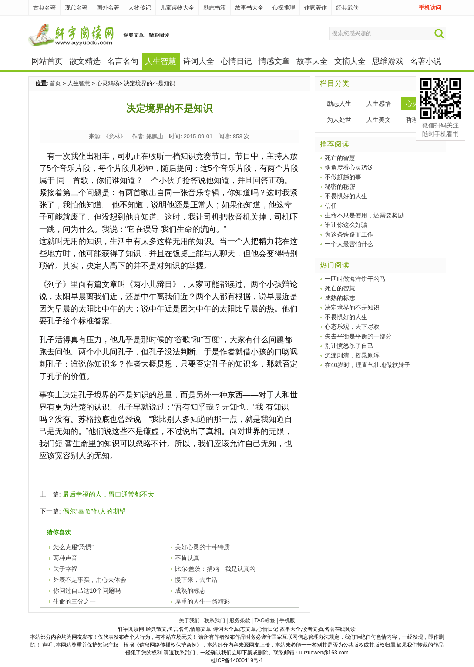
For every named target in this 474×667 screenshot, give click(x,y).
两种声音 (65, 557)
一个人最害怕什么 (349, 243)
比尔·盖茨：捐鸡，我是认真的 (215, 568)
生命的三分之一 (74, 601)
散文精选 (85, 61)
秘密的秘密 (340, 186)
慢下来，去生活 (196, 579)
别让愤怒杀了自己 (349, 345)
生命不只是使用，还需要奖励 (364, 215)
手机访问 (430, 7)
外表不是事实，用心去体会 (89, 579)
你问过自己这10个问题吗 (87, 590)
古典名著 (44, 7)
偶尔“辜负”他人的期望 (94, 511)
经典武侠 (347, 7)
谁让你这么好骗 (346, 224)
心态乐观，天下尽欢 (352, 326)
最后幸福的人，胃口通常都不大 (108, 494)
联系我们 (214, 620)
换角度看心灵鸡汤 (349, 167)
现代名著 (76, 7)
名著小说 (425, 61)
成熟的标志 (190, 590)
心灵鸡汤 (108, 83)
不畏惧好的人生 (346, 196)
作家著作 (315, 7)
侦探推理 (283, 7)
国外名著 (108, 7)
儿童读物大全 (177, 7)
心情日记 (236, 61)
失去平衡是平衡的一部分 (358, 336)
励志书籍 (214, 7)
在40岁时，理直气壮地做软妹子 (368, 364)
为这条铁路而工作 (349, 234)
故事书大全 (249, 7)
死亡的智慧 (340, 157)
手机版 (287, 620)
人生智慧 (78, 83)
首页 (55, 83)
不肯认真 (187, 557)
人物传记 (139, 7)
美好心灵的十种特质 (202, 547)
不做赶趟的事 (343, 176)
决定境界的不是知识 (352, 307)
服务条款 (239, 620)
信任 (331, 205)
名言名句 (122, 61)
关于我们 (189, 620)
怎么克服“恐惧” (73, 547)
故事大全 (312, 61)
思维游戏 (387, 61)
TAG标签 (264, 620)
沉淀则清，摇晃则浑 (352, 355)
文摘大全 (350, 61)
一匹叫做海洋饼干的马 (355, 278)
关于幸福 (65, 568)
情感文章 (274, 61)
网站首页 (47, 61)
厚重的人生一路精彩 (202, 601)
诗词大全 (198, 61)
